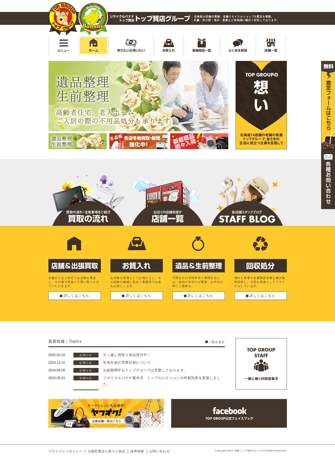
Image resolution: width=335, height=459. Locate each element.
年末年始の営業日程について (127, 362)
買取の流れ (88, 213)
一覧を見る (217, 342)
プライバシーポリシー (65, 451)
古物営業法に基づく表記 (106, 451)
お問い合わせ (159, 451)
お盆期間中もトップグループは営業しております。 (145, 370)
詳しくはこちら (74, 295)
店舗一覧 (167, 213)
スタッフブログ (247, 213)
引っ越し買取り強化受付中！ (127, 355)
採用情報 (137, 451)
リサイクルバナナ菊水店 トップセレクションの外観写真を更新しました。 (162, 381)
